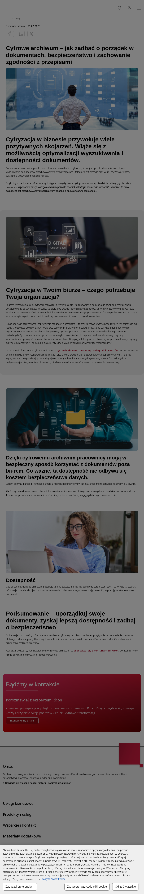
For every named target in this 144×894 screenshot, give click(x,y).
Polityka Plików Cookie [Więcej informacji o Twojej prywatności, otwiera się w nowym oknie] (53, 879)
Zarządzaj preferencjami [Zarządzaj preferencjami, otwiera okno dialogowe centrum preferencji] (20, 886)
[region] (72, 869)
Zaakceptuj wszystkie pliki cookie (87, 886)
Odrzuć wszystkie (125, 886)
